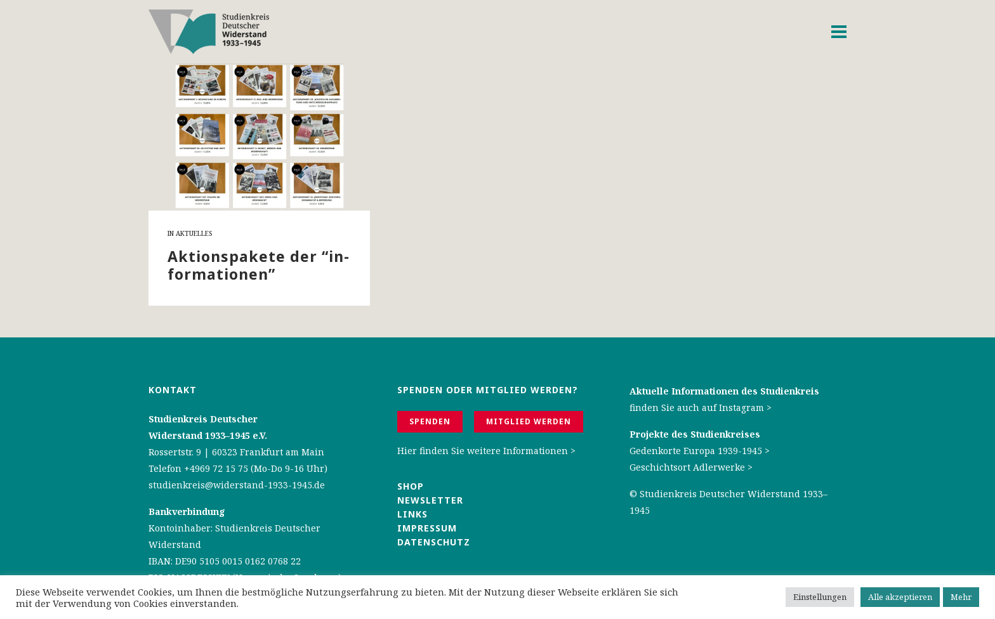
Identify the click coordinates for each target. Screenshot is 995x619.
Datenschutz (433, 542)
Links (414, 514)
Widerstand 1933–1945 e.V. (207, 435)
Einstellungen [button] (820, 597)
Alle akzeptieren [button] (900, 597)
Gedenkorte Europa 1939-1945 (695, 451)
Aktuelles (194, 233)
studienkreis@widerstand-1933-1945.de (236, 485)
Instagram (741, 407)
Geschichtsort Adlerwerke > (691, 467)
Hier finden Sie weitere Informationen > (486, 451)
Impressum (427, 528)
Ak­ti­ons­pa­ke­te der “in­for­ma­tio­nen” (258, 265)
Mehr (961, 597)
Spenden (430, 421)
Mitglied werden (528, 421)
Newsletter (430, 500)
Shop (410, 486)
